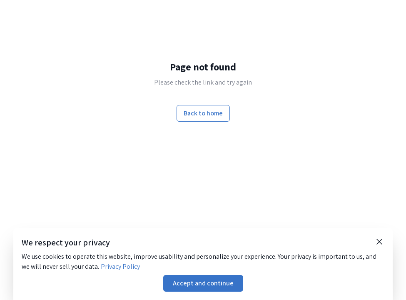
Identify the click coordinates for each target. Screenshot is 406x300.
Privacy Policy (120, 266)
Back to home (203, 113)
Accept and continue (203, 283)
